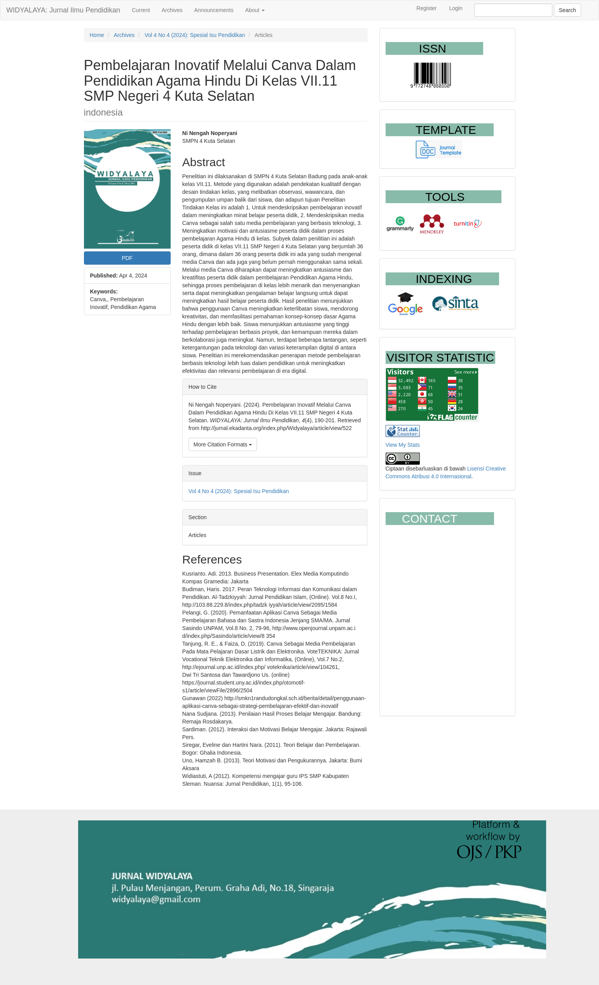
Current (141, 10)
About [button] (255, 10)
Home (97, 35)
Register (426, 8)
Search (567, 10)
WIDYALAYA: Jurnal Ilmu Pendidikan (63, 10)
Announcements (214, 10)
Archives (172, 10)
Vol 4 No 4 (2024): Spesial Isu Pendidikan (195, 35)
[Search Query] (513, 10)
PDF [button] (127, 258)
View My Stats (403, 445)
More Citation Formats (223, 444)
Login (455, 8)
